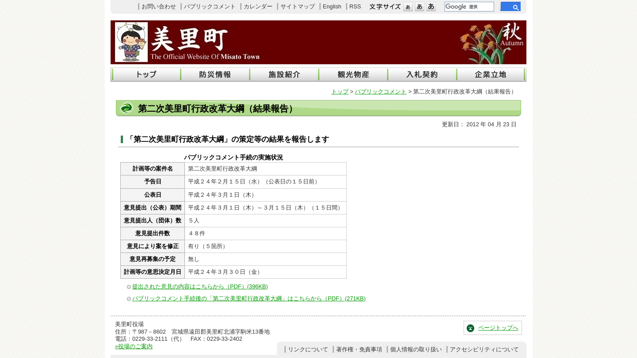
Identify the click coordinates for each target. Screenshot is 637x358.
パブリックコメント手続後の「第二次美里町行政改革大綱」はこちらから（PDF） (249, 298)
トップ (340, 91)
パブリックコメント (210, 6)
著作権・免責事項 (359, 349)
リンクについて (308, 349)
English (332, 6)
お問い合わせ (159, 6)
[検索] (468, 7)
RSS (355, 6)
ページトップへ (498, 327)
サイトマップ (297, 6)
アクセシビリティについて (484, 349)
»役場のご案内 (134, 346)
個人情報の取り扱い (416, 349)
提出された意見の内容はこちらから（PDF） (200, 286)
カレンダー (258, 6)
